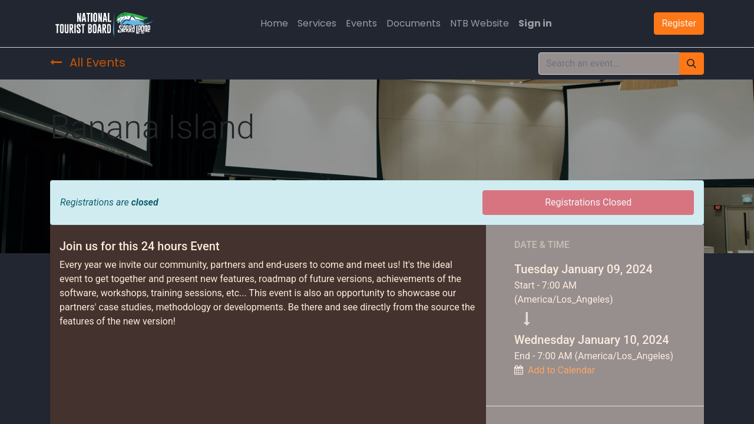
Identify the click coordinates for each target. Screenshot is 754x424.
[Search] (691, 63)
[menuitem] (274, 23)
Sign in (535, 23)
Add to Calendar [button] (561, 370)
